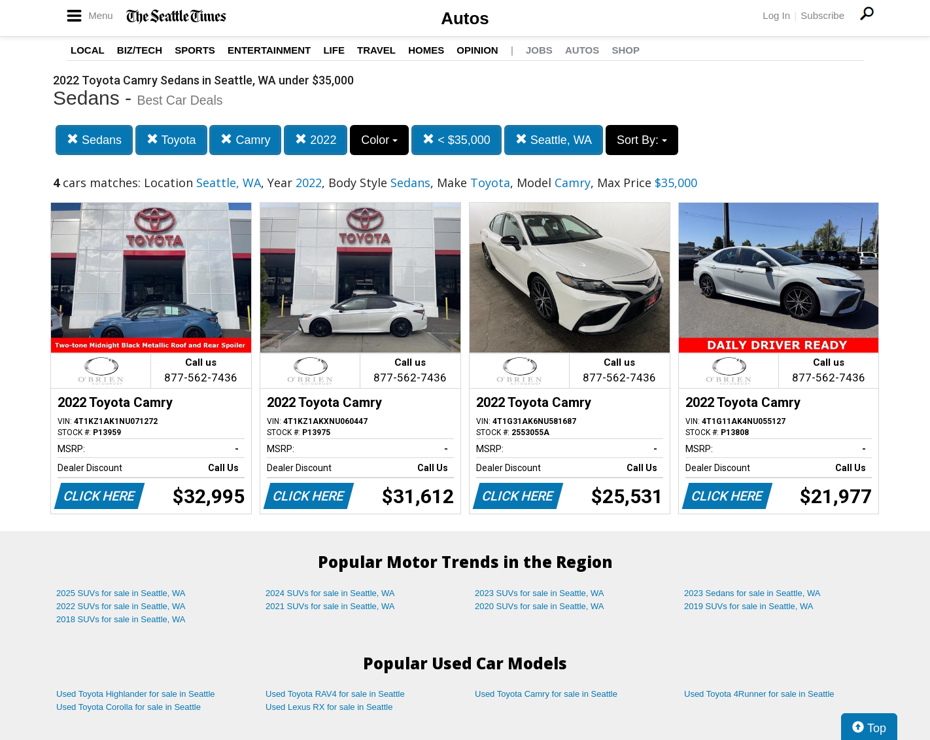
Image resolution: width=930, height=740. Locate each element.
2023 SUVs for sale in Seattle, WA (539, 593)
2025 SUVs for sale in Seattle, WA (121, 593)
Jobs (539, 50)
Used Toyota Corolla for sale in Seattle (128, 707)
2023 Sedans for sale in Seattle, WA (752, 593)
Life (334, 50)
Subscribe (822, 15)
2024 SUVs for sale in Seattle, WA (330, 593)
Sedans (94, 140)
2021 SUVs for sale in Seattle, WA (330, 606)
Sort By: (642, 140)
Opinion (477, 50)
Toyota (171, 140)
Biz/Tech (139, 50)
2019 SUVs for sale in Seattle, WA (749, 606)
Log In (776, 15)
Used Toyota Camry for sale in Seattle (546, 694)
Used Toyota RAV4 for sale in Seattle (335, 694)
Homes (426, 50)
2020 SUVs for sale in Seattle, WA (539, 606)
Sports (195, 50)
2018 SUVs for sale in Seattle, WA (121, 619)
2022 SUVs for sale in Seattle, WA (121, 606)
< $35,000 (456, 140)
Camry (245, 140)
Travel (376, 50)
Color (379, 140)
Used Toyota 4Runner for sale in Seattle (759, 694)
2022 (315, 140)
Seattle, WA (553, 140)
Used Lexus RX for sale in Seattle (329, 707)
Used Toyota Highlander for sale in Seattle (135, 694)
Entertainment (269, 50)
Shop (625, 50)
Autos (465, 18)
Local (88, 50)
